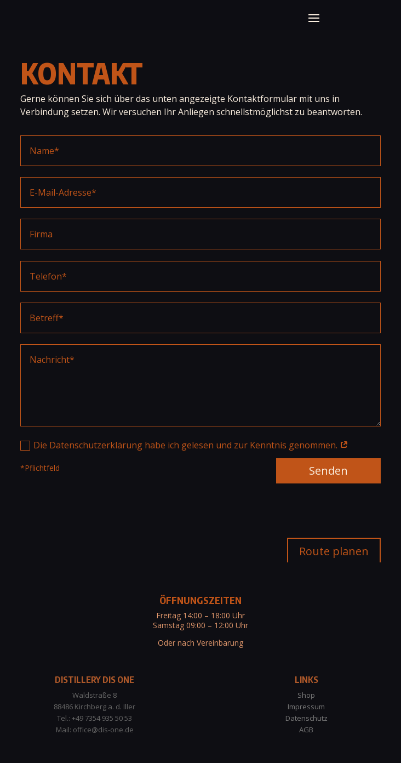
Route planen (334, 551)
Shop (306, 695)
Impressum (306, 706)
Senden (328, 511)
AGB (306, 729)
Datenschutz (306, 718)
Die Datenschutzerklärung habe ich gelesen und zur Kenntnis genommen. (184, 485)
